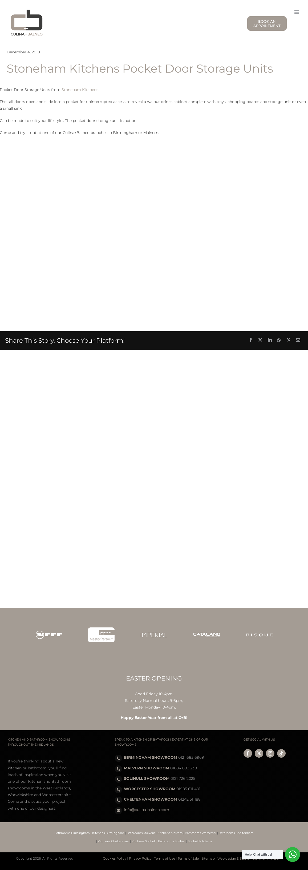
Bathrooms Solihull (171, 841)
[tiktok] (281, 753)
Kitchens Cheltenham (113, 841)
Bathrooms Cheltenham (236, 833)
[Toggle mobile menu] (297, 12)
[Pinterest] (288, 340)
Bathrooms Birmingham (72, 833)
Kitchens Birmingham (108, 833)
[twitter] (259, 753)
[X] (260, 340)
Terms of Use (164, 858)
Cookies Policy (114, 858)
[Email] (298, 340)
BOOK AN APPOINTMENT (267, 23)
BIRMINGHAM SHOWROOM (150, 757)
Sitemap (208, 858)
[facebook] (248, 753)
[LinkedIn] (270, 340)
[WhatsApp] (279, 340)
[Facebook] (251, 340)
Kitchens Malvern (170, 833)
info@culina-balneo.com (146, 809)
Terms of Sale (188, 858)
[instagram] (270, 753)
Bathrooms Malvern (141, 833)
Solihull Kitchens (200, 841)
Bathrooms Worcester (200, 833)
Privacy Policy (140, 858)
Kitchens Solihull (144, 841)
